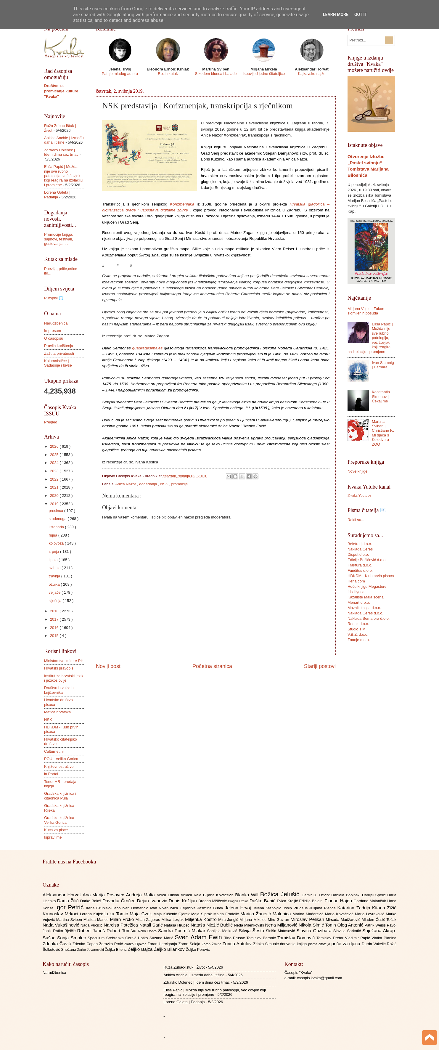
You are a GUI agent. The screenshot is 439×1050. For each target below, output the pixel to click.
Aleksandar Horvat (63, 894)
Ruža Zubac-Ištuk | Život (184, 967)
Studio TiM (357, 629)
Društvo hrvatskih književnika (58, 689)
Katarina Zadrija (354, 907)
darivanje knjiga (294, 944)
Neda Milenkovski (249, 925)
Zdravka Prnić (111, 944)
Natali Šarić (151, 924)
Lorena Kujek (92, 914)
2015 (55, 635)
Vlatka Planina (384, 938)
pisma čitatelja (320, 944)
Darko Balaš (91, 901)
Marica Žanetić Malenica (266, 913)
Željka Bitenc (116, 949)
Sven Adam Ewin (199, 937)
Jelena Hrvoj (239, 907)
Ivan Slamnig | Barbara (383, 364)
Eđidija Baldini (312, 901)
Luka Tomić (117, 913)
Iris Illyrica (356, 592)
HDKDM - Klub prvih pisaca (371, 576)
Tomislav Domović (296, 937)
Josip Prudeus (296, 908)
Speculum (97, 938)
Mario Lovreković (370, 914)
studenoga (58, 518)
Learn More (335, 14)
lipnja (54, 560)
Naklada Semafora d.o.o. (369, 618)
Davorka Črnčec (119, 900)
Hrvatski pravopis (58, 668)
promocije (179, 484)
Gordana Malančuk (370, 901)
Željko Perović (198, 949)
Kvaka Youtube (359, 495)
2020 (55, 495)
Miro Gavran (279, 919)
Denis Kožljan (183, 900)
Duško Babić (263, 900)
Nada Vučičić (92, 925)
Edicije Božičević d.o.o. (367, 560)
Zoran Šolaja (190, 944)
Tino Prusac (235, 938)
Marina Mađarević (309, 914)
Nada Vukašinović (62, 924)
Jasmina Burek (211, 908)
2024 (55, 462)
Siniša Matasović (281, 931)
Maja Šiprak (202, 914)
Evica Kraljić (288, 901)
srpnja (54, 551)
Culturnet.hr (54, 751)
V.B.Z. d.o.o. (358, 634)
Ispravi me (53, 837)
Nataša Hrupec (177, 925)
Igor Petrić (70, 907)
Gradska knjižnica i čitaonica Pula (60, 795)
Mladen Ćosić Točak (379, 919)
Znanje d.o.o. (359, 640)
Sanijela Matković (223, 931)
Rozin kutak (168, 73)
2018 (55, 611)
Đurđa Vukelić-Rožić (379, 944)
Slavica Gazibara (314, 930)
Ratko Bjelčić (65, 931)
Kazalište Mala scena (366, 597)
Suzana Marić (162, 938)
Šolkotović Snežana (60, 949)
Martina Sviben (69, 919)
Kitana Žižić (384, 907)
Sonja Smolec (72, 937)
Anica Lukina (169, 895)
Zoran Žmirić (212, 944)
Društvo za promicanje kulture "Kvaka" (61, 91)
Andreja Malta (141, 894)
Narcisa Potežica (121, 924)
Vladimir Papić (358, 938)
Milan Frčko (122, 919)
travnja (55, 576)
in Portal (51, 774)
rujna (53, 535)
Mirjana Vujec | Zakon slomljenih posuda (366, 310)
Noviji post (108, 666)
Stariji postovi (320, 666)
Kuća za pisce (56, 830)
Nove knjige (357, 471)
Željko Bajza (141, 949)
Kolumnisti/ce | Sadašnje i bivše (58, 363)
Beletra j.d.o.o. (360, 544)
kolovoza (57, 543)
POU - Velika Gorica (61, 759)
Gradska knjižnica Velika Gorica (59, 819)
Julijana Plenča (323, 908)
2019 (55, 504)
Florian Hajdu (339, 900)
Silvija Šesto (252, 930)
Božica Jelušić (281, 894)
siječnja (55, 600)
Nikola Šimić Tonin (318, 924)
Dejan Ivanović (153, 900)
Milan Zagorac (149, 919)
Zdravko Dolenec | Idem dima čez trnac (61, 152)
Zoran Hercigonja (162, 944)
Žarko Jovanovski (91, 949)
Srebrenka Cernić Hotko (127, 938)
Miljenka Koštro (201, 919)
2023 (55, 471)
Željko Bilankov (170, 949)
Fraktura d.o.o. (360, 565)
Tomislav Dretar (330, 938)
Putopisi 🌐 (53, 298)
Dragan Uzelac (239, 901)
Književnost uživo (58, 766)
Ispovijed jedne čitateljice (264, 73)
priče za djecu (346, 943)
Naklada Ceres (360, 549)
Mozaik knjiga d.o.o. (364, 608)
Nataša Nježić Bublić (212, 924)
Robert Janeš (92, 930)
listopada (57, 527)
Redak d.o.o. (358, 624)
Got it (360, 14)
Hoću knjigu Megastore (367, 586)
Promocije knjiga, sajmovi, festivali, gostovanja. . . (58, 239)
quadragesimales (147, 348)
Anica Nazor (126, 484)
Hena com (356, 581)
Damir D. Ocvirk (316, 895)
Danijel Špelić (374, 895)
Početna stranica (212, 666)
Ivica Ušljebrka (183, 908)
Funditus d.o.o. (360, 570)
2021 (55, 487)
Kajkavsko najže (311, 73)
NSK (164, 484)
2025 (55, 454)
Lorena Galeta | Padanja (57, 194)
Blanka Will (247, 894)
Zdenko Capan (86, 944)
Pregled (50, 422)
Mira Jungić (228, 919)
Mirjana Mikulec (253, 919)
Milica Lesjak (173, 919)
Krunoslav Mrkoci (61, 913)
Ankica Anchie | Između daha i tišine (64, 140)
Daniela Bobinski (346, 895)
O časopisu (53, 338)
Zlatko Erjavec (136, 944)
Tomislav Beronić (262, 938)
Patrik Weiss (376, 925)
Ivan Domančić (136, 908)
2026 (55, 446)
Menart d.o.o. (359, 602)
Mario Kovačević (340, 914)
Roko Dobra (148, 931)
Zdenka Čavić (58, 943)
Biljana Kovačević (219, 895)
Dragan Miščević (213, 901)
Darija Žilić (68, 900)
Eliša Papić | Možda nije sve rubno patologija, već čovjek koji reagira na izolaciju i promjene (63, 175)
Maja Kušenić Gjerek (172, 914)
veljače (55, 592)
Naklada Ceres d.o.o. (365, 613)
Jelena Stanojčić (268, 908)
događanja (148, 484)
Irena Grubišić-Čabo (104, 908)
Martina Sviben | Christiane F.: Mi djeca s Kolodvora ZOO (383, 433)
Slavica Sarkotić (347, 931)
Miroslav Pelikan (308, 919)
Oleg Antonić (350, 924)
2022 (55, 479)
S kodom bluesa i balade (216, 73)
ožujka (55, 584)
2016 (55, 627)
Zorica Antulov (237, 943)
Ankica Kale (192, 895)
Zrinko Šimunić (266, 944)
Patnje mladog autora (120, 73)
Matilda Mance (96, 919)
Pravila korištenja (58, 345)
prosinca (56, 510)
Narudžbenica (55, 323)
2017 (55, 619)
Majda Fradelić (226, 914)
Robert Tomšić (122, 930)
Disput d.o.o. (358, 554)
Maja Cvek (142, 913)
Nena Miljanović (282, 924)
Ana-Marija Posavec (104, 894)
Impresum (52, 330)
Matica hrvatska (57, 712)
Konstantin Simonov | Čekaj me (381, 396)
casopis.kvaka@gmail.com (319, 978)
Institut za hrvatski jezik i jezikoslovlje (63, 678)
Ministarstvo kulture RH (63, 661)
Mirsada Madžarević (343, 919)
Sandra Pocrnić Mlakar (182, 930)
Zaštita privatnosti (59, 353)
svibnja (55, 568)
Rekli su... (356, 520)
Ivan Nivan (160, 908)
